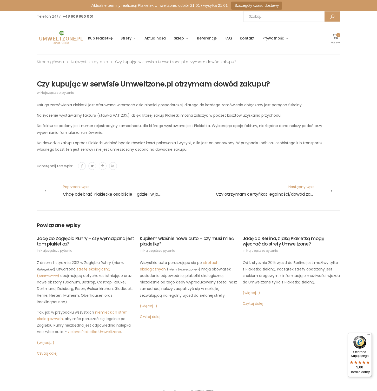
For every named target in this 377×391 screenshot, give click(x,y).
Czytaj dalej (47, 353)
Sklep (179, 38)
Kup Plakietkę (100, 38)
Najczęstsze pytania (89, 61)
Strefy (126, 38)
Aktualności (155, 38)
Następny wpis (278, 190)
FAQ (228, 38)
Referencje (207, 38)
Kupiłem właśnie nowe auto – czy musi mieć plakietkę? (187, 241)
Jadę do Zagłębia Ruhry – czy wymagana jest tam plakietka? (85, 241)
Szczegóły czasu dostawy (256, 5)
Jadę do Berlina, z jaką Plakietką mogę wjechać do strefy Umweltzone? (283, 241)
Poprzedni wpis (126, 190)
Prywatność (273, 38)
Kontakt (247, 38)
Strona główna (50, 61)
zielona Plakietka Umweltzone (94, 331)
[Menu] (369, 336)
